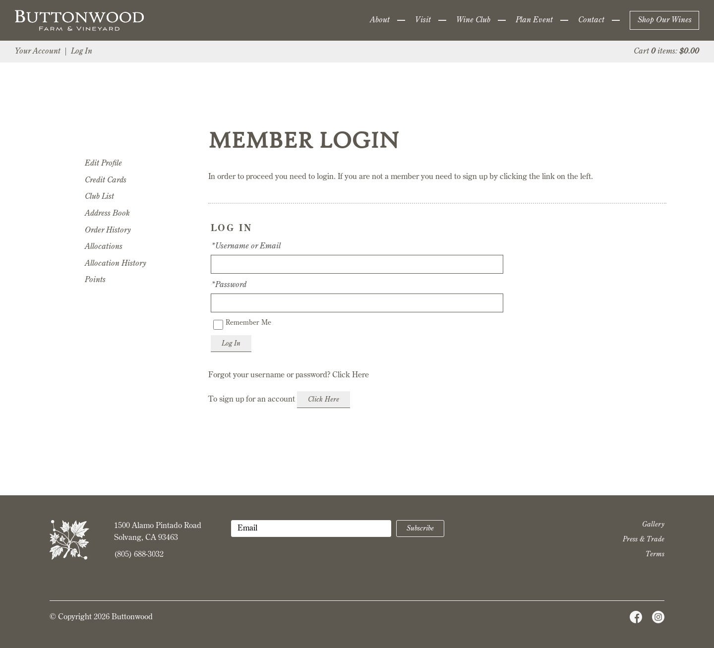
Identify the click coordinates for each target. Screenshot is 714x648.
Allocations (103, 247)
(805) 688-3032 (139, 555)
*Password (228, 285)
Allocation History (115, 264)
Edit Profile (103, 164)
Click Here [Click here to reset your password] (350, 375)
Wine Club (473, 20)
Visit (423, 20)
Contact (591, 20)
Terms (655, 554)
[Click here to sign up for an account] (323, 399)
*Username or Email (246, 246)
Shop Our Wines (665, 20)
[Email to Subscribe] (311, 528)
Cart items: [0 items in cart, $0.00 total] (666, 52)
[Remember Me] (218, 325)
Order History (107, 231)
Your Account (37, 52)
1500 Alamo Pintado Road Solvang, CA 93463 (157, 532)
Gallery (653, 524)
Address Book (107, 214)
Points (95, 280)
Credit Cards (105, 180)
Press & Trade (643, 539)
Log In (81, 52)
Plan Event (534, 20)
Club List (99, 197)
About (380, 20)
